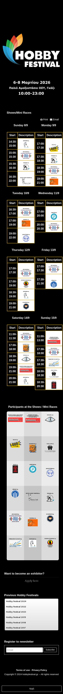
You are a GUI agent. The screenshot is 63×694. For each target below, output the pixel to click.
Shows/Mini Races (19, 112)
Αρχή (31, 688)
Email (55, 119)
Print (45, 119)
